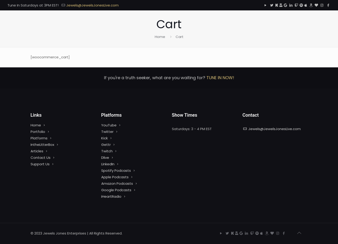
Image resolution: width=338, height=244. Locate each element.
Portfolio (38, 131)
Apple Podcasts (115, 177)
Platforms (39, 138)
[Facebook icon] (328, 5)
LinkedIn (107, 164)
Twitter (107, 131)
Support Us (40, 164)
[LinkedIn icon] (290, 5)
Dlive (105, 157)
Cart (179, 36)
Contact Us (41, 157)
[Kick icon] (276, 5)
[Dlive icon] (280, 5)
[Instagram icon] (321, 5)
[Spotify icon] (301, 5)
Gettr (106, 144)
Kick (104, 138)
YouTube (109, 125)
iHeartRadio (111, 196)
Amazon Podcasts (117, 183)
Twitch (107, 151)
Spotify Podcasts (116, 170)
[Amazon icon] (310, 5)
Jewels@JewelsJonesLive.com (274, 128)
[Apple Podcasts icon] (305, 5)
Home (160, 36)
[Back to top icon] (299, 233)
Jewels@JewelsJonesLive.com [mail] (92, 5)
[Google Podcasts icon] (285, 5)
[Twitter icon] (271, 5)
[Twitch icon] (296, 5)
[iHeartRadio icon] (316, 5)
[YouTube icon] (265, 5)
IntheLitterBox (42, 144)
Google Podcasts (116, 190)
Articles (37, 151)
